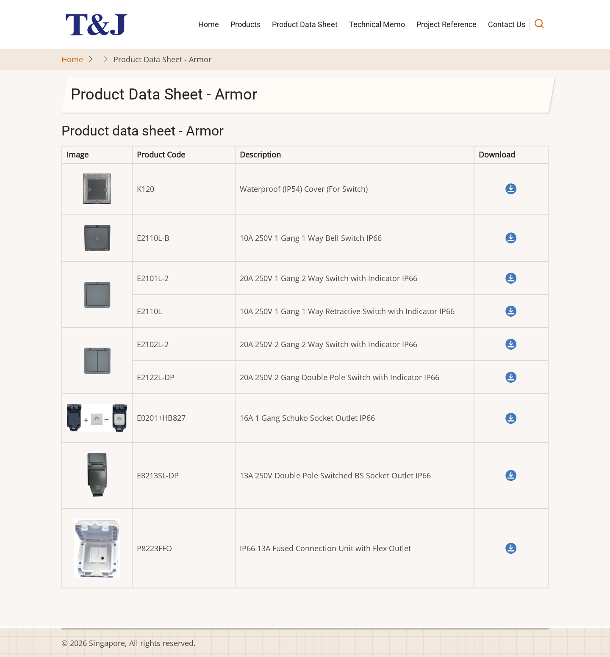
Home (208, 24)
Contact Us (506, 24)
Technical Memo (377, 24)
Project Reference (446, 24)
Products (245, 24)
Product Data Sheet (305, 24)
